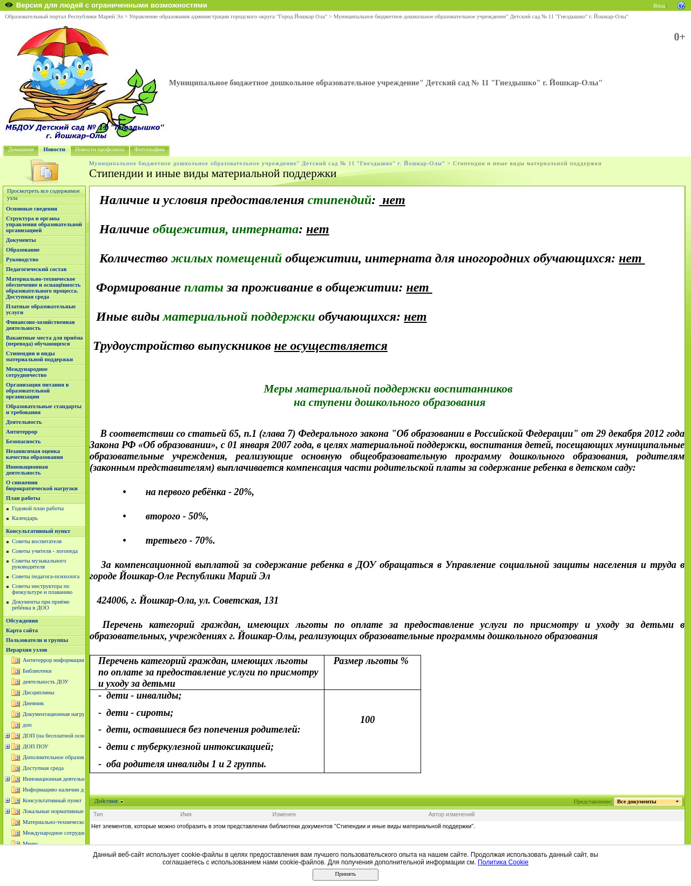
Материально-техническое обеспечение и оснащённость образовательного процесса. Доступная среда (43, 288)
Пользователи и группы (37, 640)
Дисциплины (39, 692)
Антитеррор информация (53, 660)
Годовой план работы (38, 508)
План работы (23, 498)
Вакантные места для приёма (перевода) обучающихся (44, 341)
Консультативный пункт (38, 531)
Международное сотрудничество (27, 372)
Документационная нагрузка (57, 714)
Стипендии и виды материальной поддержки (39, 356)
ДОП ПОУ (36, 746)
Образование (22, 250)
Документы (21, 240)
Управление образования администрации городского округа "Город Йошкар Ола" (228, 16)
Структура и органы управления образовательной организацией (44, 224)
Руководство (22, 259)
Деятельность (24, 422)
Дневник (33, 703)
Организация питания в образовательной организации (37, 391)
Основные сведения (31, 209)
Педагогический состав (36, 269)
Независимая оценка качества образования (34, 454)
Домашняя (21, 149)
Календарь (25, 518)
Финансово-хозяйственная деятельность (40, 325)
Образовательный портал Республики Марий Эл (64, 16)
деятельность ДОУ (46, 682)
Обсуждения (22, 621)
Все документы (637, 801)
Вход (659, 6)
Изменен (284, 814)
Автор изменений (452, 814)
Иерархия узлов (27, 650)
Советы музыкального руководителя (39, 564)
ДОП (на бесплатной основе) (58, 736)
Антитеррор (21, 432)
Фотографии (149, 149)
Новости (54, 149)
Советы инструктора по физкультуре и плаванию (42, 589)
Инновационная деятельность (27, 470)
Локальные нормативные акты (60, 811)
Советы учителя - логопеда (45, 551)
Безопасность (23, 441)
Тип (98, 814)
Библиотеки (37, 671)
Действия (106, 801)
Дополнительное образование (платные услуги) (81, 757)
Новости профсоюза (100, 149)
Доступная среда (43, 768)
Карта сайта (22, 630)
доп (27, 725)
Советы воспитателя (37, 541)
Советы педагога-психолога (45, 576)
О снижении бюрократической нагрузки (42, 485)
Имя (186, 814)
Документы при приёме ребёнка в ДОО (41, 605)
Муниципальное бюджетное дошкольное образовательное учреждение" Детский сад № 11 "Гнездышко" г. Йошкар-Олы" (481, 16)
